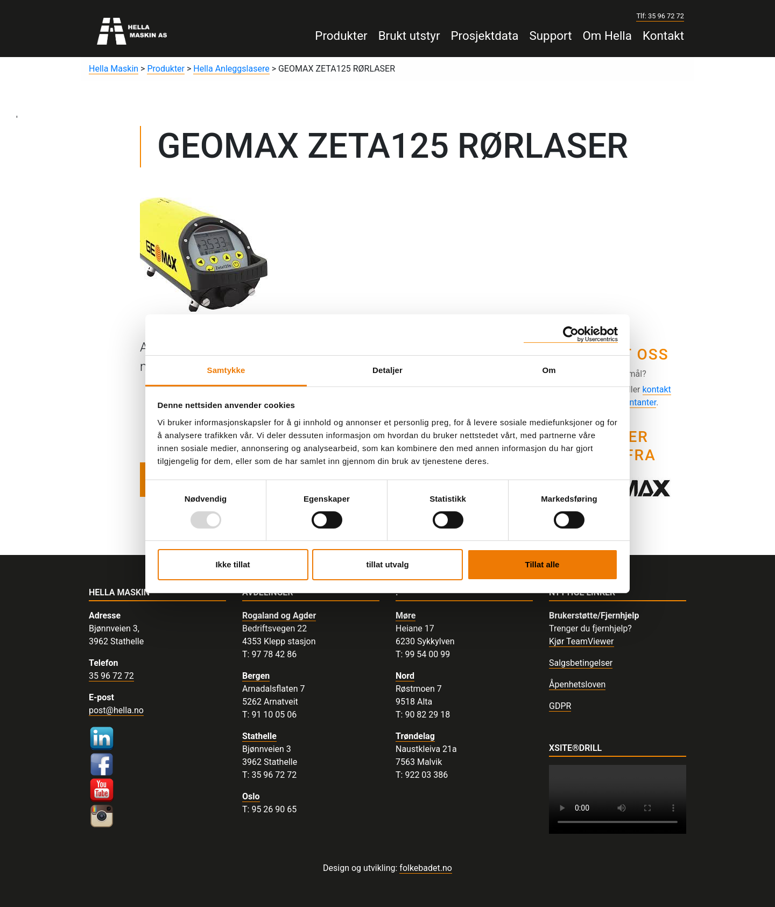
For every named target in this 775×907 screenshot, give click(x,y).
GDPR (560, 706)
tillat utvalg (387, 564)
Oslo (251, 796)
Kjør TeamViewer (581, 641)
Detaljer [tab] (387, 369)
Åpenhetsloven (577, 684)
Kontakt (663, 36)
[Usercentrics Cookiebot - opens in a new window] (571, 334)
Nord (405, 676)
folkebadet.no (425, 868)
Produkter (341, 36)
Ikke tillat (232, 564)
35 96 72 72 (111, 676)
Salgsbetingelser (580, 663)
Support (550, 36)
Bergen (256, 676)
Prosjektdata (484, 36)
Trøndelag (415, 736)
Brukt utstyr (409, 36)
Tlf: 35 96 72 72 (660, 16)
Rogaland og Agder (279, 615)
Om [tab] (548, 369)
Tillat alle (542, 564)
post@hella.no (116, 710)
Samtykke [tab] (226, 369)
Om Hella (607, 36)
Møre (405, 615)
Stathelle (259, 736)
